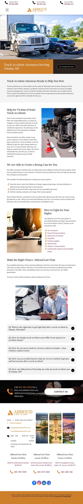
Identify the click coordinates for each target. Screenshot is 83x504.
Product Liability (53, 241)
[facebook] (34, 483)
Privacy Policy (67, 496)
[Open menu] (7, 9)
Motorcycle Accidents (55, 236)
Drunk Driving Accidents (56, 233)
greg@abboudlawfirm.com (21, 428)
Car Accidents (52, 230)
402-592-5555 (25, 387)
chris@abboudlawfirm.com (21, 431)
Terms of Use (58, 496)
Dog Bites (51, 238)
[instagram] (39, 483)
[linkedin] (44, 483)
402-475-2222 (43, 472)
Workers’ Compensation (56, 246)
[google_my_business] (49, 483)
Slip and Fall (51, 244)
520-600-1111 (67, 472)
